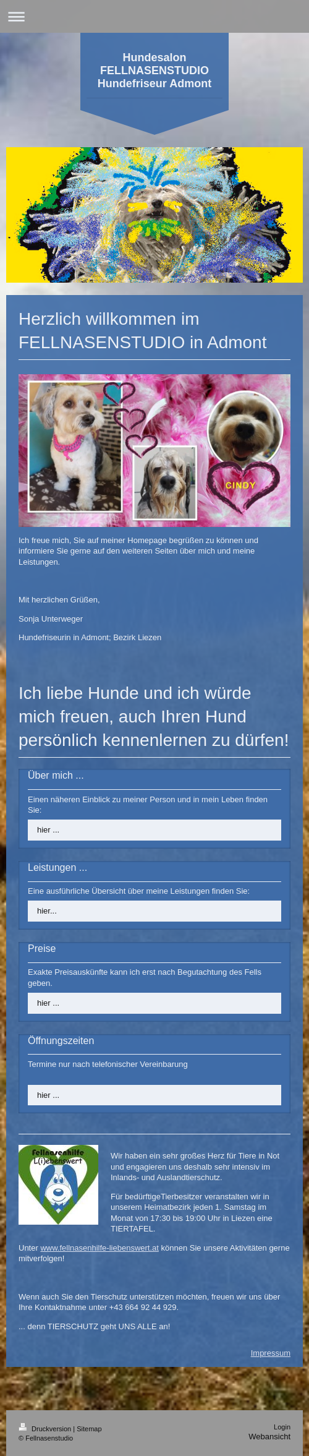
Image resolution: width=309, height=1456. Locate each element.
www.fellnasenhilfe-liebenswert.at (99, 1248)
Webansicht (269, 1436)
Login (282, 1427)
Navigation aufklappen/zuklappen (154, 16)
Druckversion (46, 1428)
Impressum (270, 1353)
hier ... (48, 829)
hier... (47, 910)
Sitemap (89, 1428)
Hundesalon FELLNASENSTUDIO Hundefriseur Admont (154, 70)
